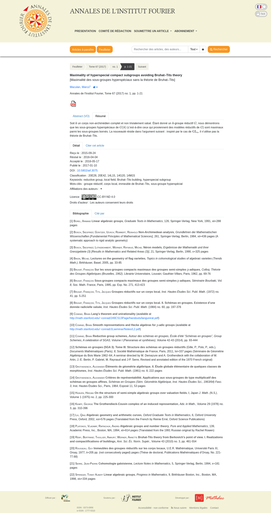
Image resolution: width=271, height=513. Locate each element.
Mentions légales (198, 507)
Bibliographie (81, 213)
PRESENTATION (85, 31)
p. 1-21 (128, 66)
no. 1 (115, 66)
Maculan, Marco (80, 87)
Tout (192, 49)
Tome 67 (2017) (97, 66)
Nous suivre (178, 507)
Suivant (142, 66)
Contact (214, 507)
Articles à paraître (83, 49)
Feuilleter (104, 49)
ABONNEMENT (184, 31)
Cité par (99, 213)
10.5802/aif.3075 (87, 170)
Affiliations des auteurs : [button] (86, 188)
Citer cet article (95, 145)
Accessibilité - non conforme (153, 507)
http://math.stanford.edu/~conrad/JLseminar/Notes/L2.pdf (105, 329)
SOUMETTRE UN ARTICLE (152, 31)
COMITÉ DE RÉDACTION (115, 31)
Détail (76, 145)
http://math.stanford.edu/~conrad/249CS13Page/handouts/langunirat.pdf (114, 318)
